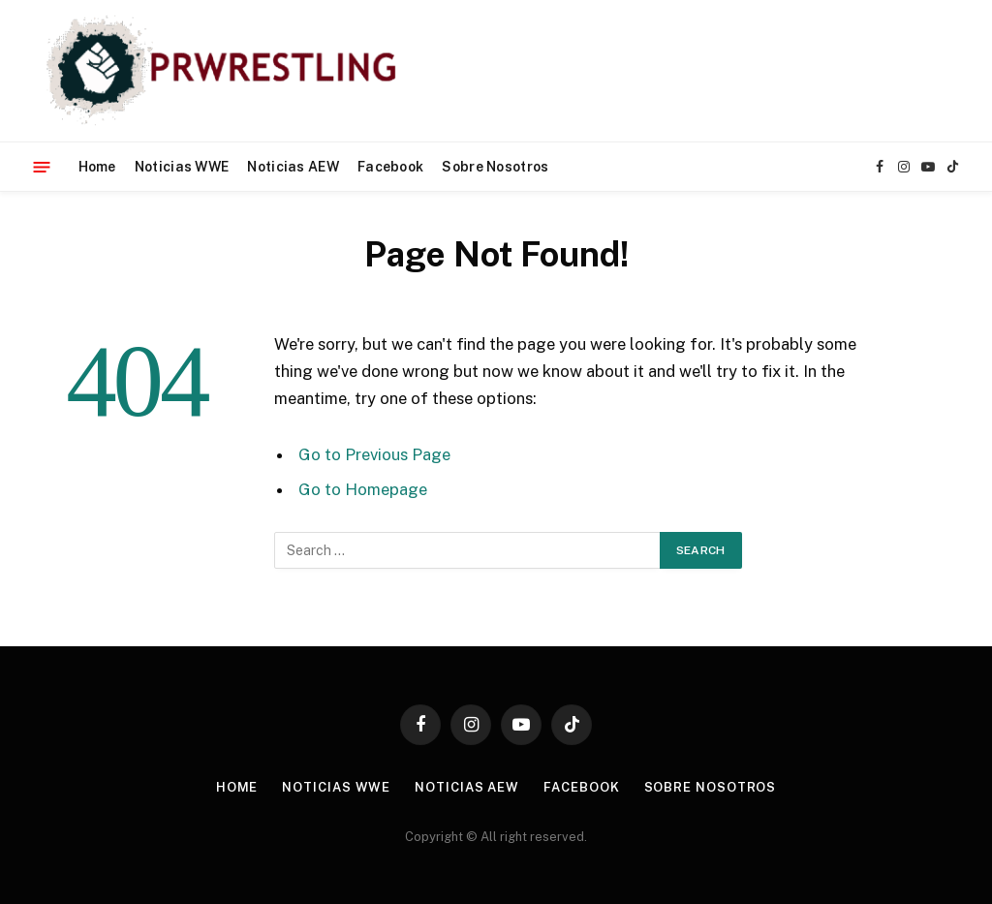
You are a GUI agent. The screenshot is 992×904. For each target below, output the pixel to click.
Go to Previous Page (374, 454)
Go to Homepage (362, 489)
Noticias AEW (292, 166)
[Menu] (42, 166)
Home (97, 166)
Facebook (390, 166)
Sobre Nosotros (495, 166)
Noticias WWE (182, 166)
